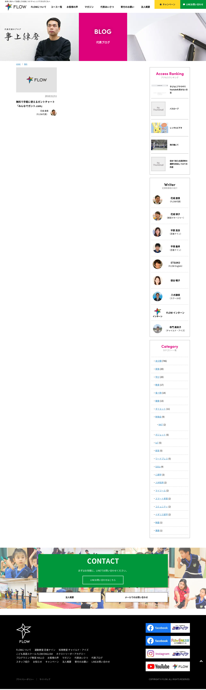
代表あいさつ (107, 6)
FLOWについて (38, 6)
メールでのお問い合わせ (136, 597)
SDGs (157, 466)
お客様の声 (72, 6)
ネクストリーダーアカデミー (70, 654)
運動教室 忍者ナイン (45, 650)
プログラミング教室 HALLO (30, 658)
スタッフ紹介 (23, 662)
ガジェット (160, 434)
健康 (157, 400)
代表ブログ (97, 658)
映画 (157, 522)
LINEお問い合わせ (195, 4)
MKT (161, 424)
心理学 (158, 474)
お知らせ (37, 662)
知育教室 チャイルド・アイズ (74, 650)
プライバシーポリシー (25, 680)
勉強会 (158, 416)
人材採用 (159, 482)
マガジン (89, 6)
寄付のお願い (127, 6)
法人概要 (145, 6)
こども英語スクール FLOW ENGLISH (34, 654)
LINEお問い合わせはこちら (103, 579)
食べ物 (158, 392)
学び (157, 376)
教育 (157, 384)
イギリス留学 (161, 514)
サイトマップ (47, 680)
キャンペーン (169, 4)
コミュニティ (161, 506)
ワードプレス (161, 458)
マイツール (160, 490)
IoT (157, 442)
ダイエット (160, 408)
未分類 (158, 360)
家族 (157, 368)
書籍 (157, 530)
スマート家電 (161, 498)
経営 (157, 450)
